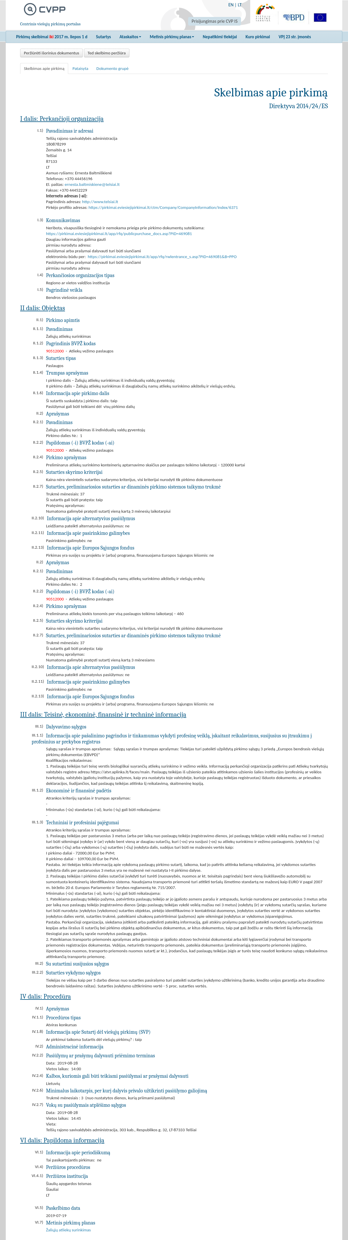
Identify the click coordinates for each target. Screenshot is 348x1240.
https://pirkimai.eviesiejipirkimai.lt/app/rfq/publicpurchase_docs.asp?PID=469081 (119, 233)
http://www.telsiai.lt (100, 201)
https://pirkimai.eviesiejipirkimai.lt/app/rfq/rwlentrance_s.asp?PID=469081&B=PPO (162, 256)
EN (231, 4)
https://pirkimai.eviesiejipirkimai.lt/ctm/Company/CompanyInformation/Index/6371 (163, 207)
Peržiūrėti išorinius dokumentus (51, 53)
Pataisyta (80, 68)
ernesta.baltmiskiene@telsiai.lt (92, 184)
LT (240, 4)
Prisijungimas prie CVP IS (215, 21)
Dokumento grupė (112, 68)
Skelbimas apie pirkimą (44, 68)
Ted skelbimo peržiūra (107, 53)
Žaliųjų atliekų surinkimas (68, 1230)
